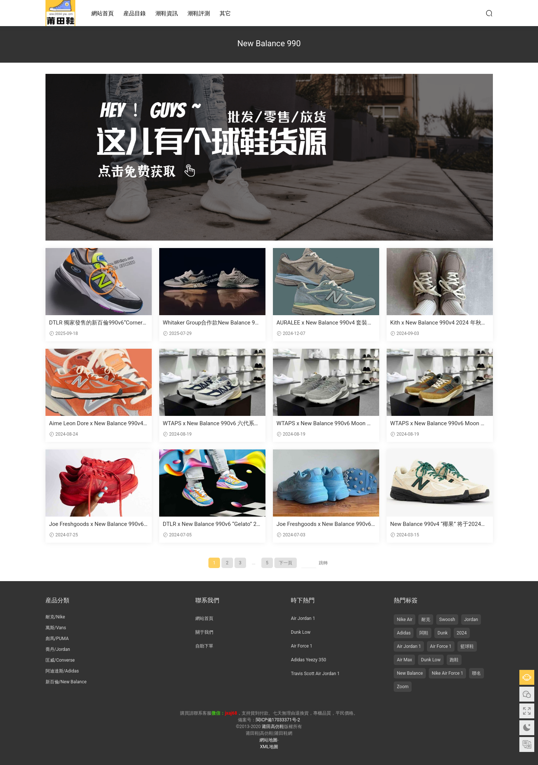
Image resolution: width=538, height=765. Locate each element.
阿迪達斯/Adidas (62, 671)
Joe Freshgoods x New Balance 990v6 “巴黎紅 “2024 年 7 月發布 (96, 524)
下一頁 (285, 562)
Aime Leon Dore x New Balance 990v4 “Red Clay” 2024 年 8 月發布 (96, 423)
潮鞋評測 (199, 13)
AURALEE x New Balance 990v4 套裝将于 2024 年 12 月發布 (325, 322)
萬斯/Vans (55, 627)
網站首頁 (102, 13)
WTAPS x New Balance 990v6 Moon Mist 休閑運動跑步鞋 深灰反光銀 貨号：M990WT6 (325, 423)
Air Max (404, 659)
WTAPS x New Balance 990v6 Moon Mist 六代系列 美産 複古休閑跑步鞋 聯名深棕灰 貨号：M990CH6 (438, 423)
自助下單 (204, 646)
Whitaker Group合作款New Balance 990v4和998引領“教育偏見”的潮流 (212, 322)
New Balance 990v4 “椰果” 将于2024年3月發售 (438, 524)
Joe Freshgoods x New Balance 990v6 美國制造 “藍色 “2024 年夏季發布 (324, 524)
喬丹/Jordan (57, 649)
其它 (225, 13)
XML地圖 (269, 746)
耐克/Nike (55, 617)
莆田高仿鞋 (60, 13)
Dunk (442, 633)
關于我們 (204, 632)
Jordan (471, 619)
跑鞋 (454, 659)
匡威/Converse (60, 660)
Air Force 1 (301, 646)
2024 (462, 633)
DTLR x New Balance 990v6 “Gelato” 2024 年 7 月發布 (211, 524)
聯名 (476, 673)
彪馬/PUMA (57, 638)
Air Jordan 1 (303, 618)
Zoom (402, 686)
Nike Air (404, 619)
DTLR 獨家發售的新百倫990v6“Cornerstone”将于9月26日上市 (98, 322)
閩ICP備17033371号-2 (278, 719)
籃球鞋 (467, 646)
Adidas (403, 633)
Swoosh (447, 619)
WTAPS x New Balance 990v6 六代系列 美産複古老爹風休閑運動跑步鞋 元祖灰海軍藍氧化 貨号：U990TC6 (211, 423)
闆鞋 (423, 633)
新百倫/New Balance (66, 681)
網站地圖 (268, 740)
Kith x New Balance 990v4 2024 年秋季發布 (438, 322)
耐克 (425, 619)
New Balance (410, 673)
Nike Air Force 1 (447, 673)
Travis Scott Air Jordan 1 (315, 673)
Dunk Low (301, 632)
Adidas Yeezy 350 (308, 659)
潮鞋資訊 (166, 13)
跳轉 (323, 562)
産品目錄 (134, 13)
